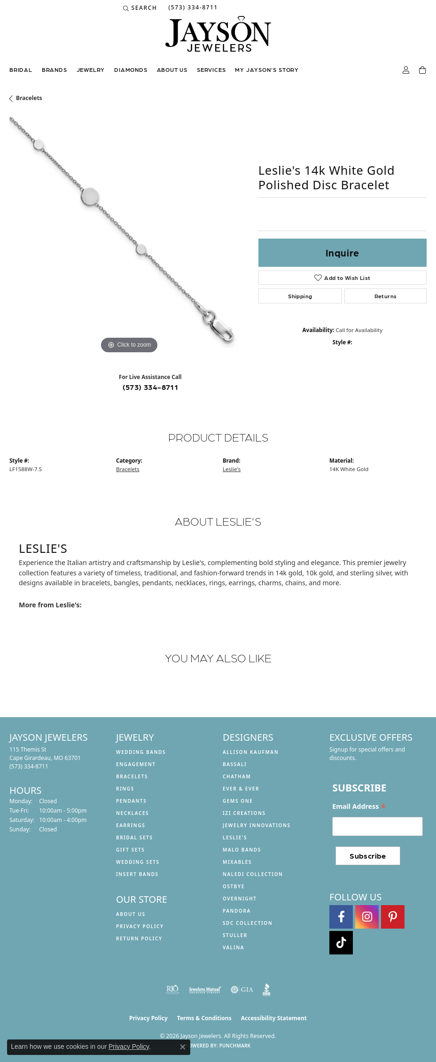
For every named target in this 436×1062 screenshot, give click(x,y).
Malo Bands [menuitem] (242, 849)
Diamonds (130, 69)
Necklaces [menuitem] (132, 813)
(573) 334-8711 (151, 386)
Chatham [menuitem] (237, 776)
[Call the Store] (28, 766)
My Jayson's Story (267, 69)
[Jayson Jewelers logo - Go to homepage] (218, 38)
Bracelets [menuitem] (132, 776)
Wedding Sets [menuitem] (138, 862)
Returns (385, 296)
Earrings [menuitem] (130, 825)
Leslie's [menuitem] (235, 837)
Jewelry (91, 69)
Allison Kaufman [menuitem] (251, 752)
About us (172, 69)
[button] (140, 8)
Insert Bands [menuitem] (137, 874)
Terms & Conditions (204, 1018)
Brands (54, 69)
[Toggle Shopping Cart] (423, 70)
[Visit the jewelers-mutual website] (205, 990)
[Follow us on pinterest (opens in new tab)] (393, 917)
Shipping (300, 296)
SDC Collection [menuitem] (247, 923)
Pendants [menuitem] (131, 801)
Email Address (359, 806)
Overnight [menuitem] (240, 898)
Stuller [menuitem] (235, 935)
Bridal (20, 69)
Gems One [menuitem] (238, 801)
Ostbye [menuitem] (234, 886)
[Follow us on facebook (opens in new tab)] (341, 917)
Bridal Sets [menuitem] (134, 837)
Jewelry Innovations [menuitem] (257, 825)
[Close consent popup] (183, 1047)
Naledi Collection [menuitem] (253, 874)
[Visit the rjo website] (172, 990)
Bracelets (29, 98)
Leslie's (232, 469)
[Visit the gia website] (242, 990)
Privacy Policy (140, 926)
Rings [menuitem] (125, 788)
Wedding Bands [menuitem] (141, 752)
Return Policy (139, 938)
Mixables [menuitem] (237, 862)
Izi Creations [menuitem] (244, 813)
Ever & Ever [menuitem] (241, 788)
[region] (129, 237)
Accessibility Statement (274, 1018)
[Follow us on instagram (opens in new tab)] (367, 917)
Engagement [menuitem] (136, 764)
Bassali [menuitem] (235, 764)
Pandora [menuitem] (237, 910)
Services (211, 69)
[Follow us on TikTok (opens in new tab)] (341, 942)
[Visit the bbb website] (267, 990)
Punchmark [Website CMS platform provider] (235, 1045)
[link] (192, 8)
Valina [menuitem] (233, 947)
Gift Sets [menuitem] (130, 849)
